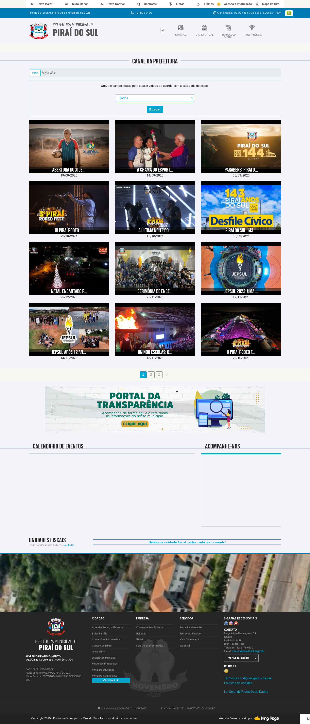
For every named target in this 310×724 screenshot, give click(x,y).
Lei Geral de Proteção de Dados (246, 692)
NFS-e (139, 639)
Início (35, 73)
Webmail (185, 646)
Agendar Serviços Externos (107, 627)
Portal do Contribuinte (104, 676)
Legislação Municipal (104, 658)
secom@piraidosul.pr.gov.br (248, 651)
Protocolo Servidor (190, 633)
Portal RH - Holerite (191, 627)
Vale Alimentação (190, 639)
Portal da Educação (103, 670)
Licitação (141, 633)
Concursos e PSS (102, 646)
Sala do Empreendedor (149, 646)
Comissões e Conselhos (106, 639)
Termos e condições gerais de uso (248, 678)
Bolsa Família (99, 633)
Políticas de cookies (238, 683)
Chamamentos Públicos (150, 627)
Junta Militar (98, 651)
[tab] (162, 30)
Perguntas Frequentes (105, 664)
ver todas (69, 545)
